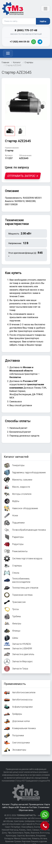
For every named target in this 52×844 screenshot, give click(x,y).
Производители (36, 804)
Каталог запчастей (16, 456)
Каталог (6, 804)
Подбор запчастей (19, 804)
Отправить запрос (22, 176)
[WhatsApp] (33, 41)
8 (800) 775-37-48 (26, 30)
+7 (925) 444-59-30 (19, 41)
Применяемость (15, 684)
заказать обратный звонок (23, 289)
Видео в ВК (14, 807)
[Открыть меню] (45, 8)
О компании (43, 807)
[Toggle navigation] (8, 53)
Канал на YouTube (28, 807)
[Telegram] (40, 41)
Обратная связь (26, 810)
